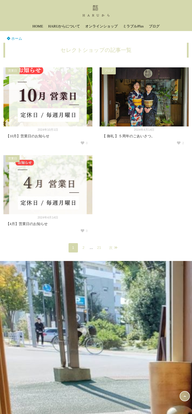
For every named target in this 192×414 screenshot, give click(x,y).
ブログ (154, 26)
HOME (37, 26)
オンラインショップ (101, 26)
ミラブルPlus (133, 26)
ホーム (14, 39)
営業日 (12, 70)
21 (99, 248)
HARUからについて (64, 26)
